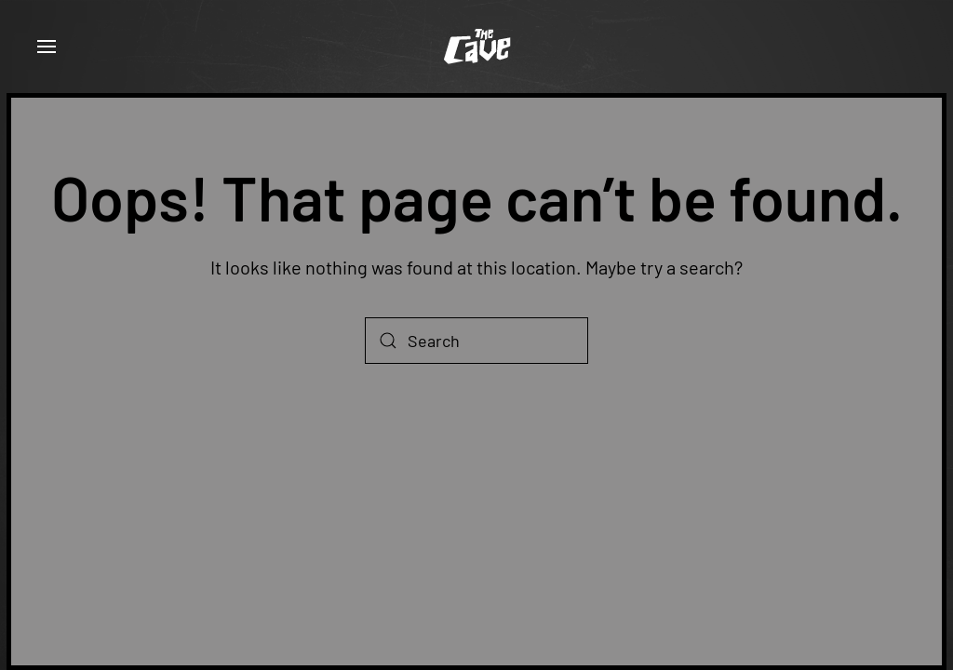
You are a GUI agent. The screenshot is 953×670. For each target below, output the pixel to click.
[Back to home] (476, 46)
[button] (46, 46)
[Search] (476, 340)
